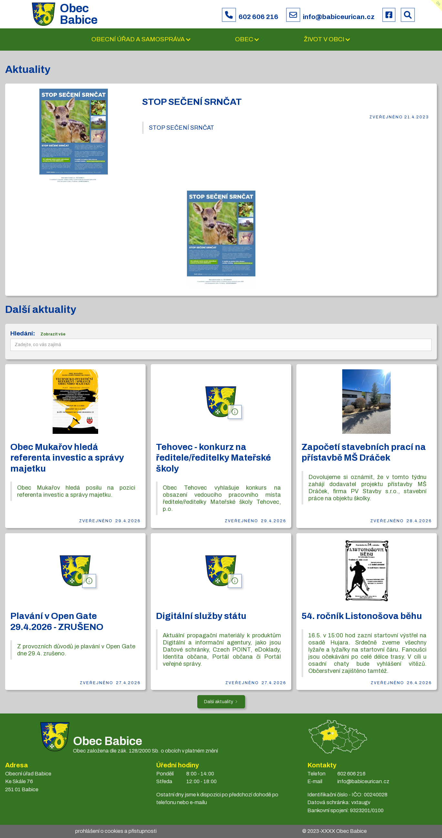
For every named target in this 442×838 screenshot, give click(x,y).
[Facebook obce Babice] (389, 15)
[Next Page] (221, 701)
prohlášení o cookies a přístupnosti (116, 831)
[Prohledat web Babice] (408, 15)
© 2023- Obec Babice (334, 831)
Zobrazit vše (53, 334)
